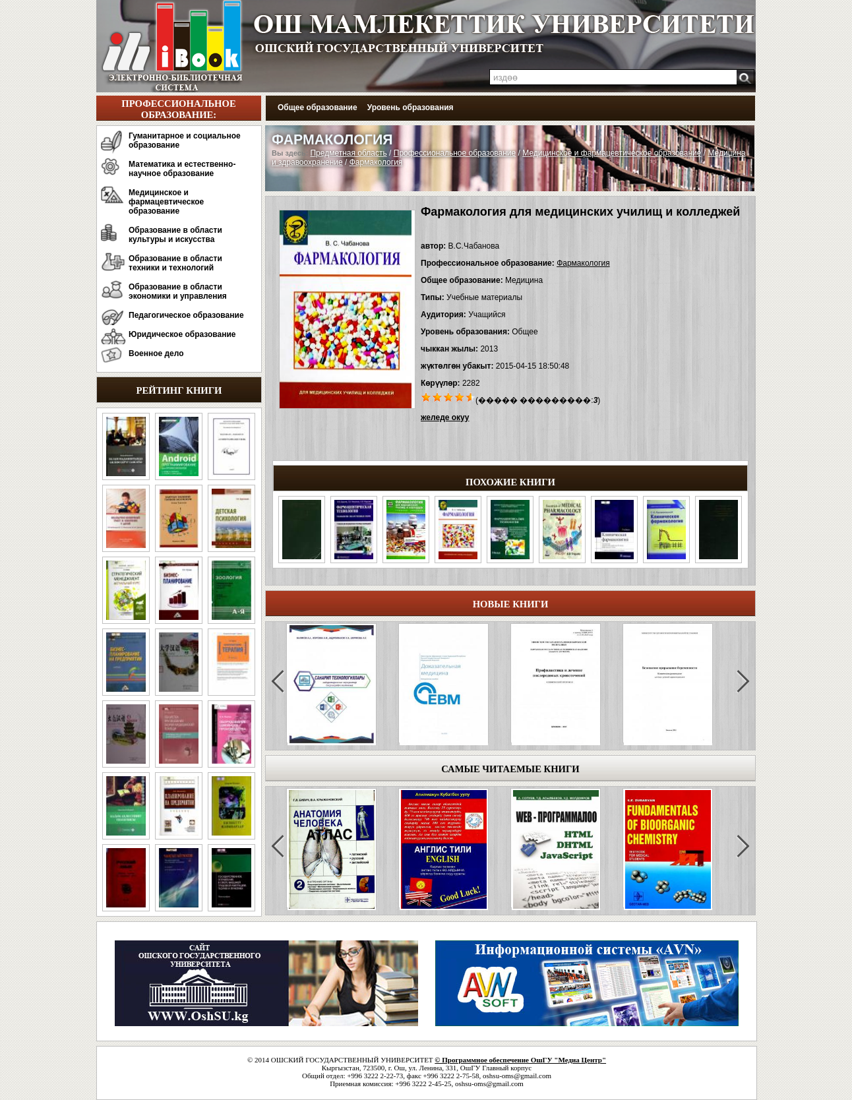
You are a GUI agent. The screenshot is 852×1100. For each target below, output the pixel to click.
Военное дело (156, 353)
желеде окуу (445, 417)
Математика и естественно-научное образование (182, 169)
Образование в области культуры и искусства (175, 235)
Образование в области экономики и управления (178, 291)
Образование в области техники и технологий (175, 263)
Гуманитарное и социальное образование (185, 140)
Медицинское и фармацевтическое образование (166, 202)
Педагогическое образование (186, 315)
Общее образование (317, 107)
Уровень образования (410, 107)
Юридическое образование (182, 334)
